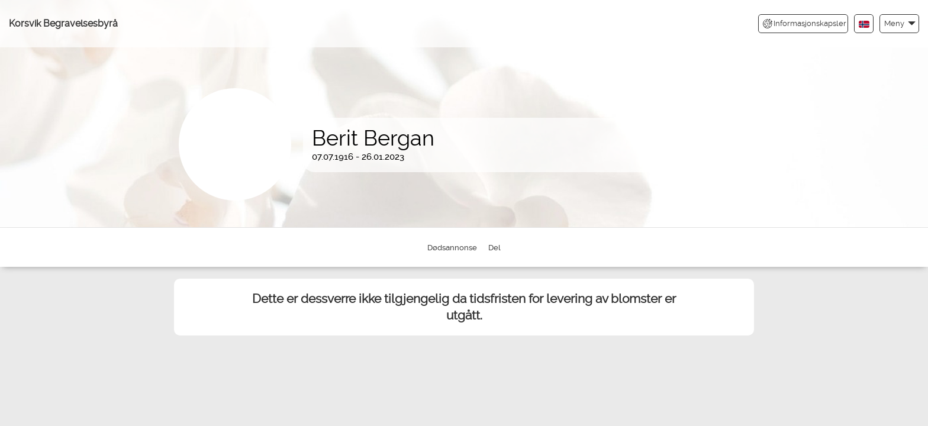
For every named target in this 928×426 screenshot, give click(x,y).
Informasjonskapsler (804, 23)
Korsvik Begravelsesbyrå (63, 23)
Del (494, 247)
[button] (899, 23)
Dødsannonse (452, 247)
